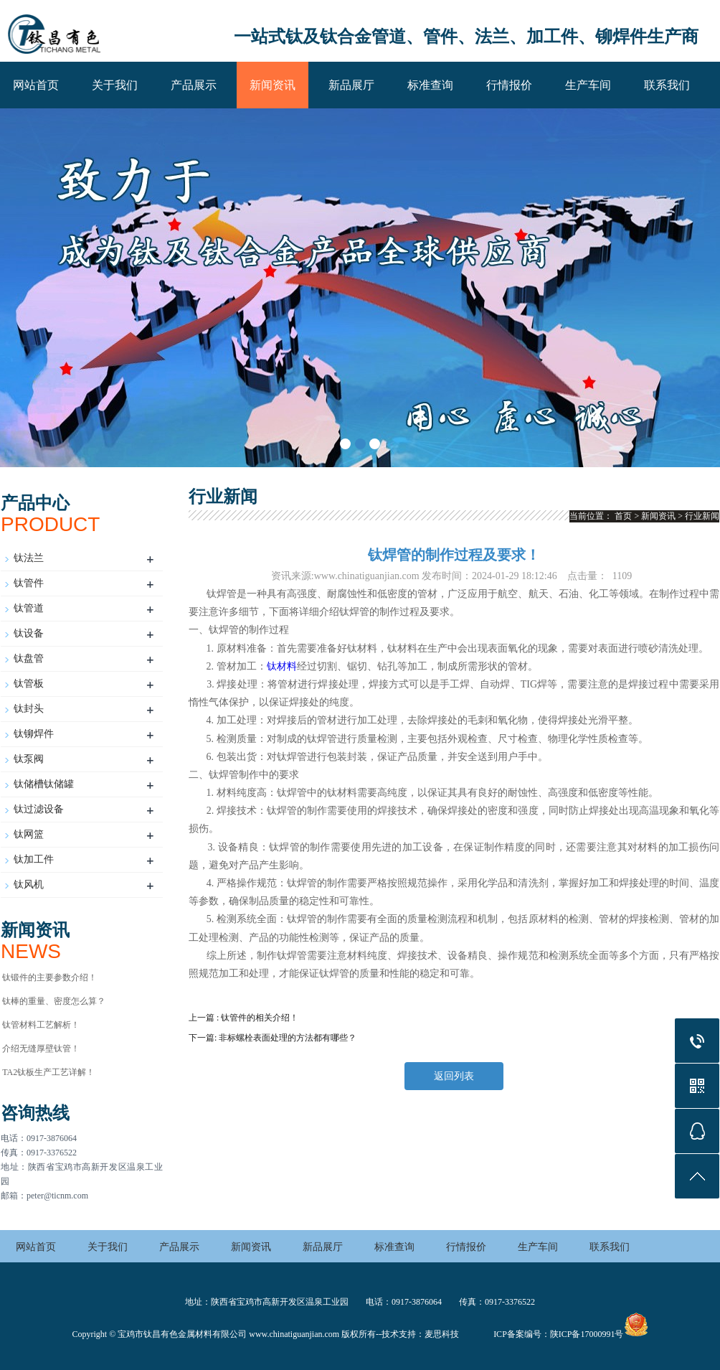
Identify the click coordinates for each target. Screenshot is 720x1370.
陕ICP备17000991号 (587, 1334)
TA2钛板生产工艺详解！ (48, 1072)
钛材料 (282, 666)
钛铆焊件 (34, 733)
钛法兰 (29, 558)
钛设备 (29, 633)
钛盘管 (29, 658)
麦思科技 (442, 1334)
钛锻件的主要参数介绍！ (49, 977)
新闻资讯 (272, 85)
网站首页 (36, 85)
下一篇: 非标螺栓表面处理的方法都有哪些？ (272, 1038)
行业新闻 (702, 516)
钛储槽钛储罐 (44, 784)
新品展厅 (351, 85)
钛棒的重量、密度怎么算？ (53, 1001)
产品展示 (194, 85)
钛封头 (29, 708)
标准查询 (430, 85)
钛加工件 (34, 859)
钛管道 (29, 608)
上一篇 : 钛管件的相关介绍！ (243, 1018)
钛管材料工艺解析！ (41, 1025)
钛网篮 (29, 834)
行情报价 (509, 85)
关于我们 (115, 85)
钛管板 (29, 683)
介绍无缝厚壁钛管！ (41, 1048)
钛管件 (29, 583)
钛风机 (29, 884)
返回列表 (454, 1076)
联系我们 (667, 85)
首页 (623, 516)
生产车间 (588, 85)
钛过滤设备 (39, 809)
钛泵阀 (29, 759)
